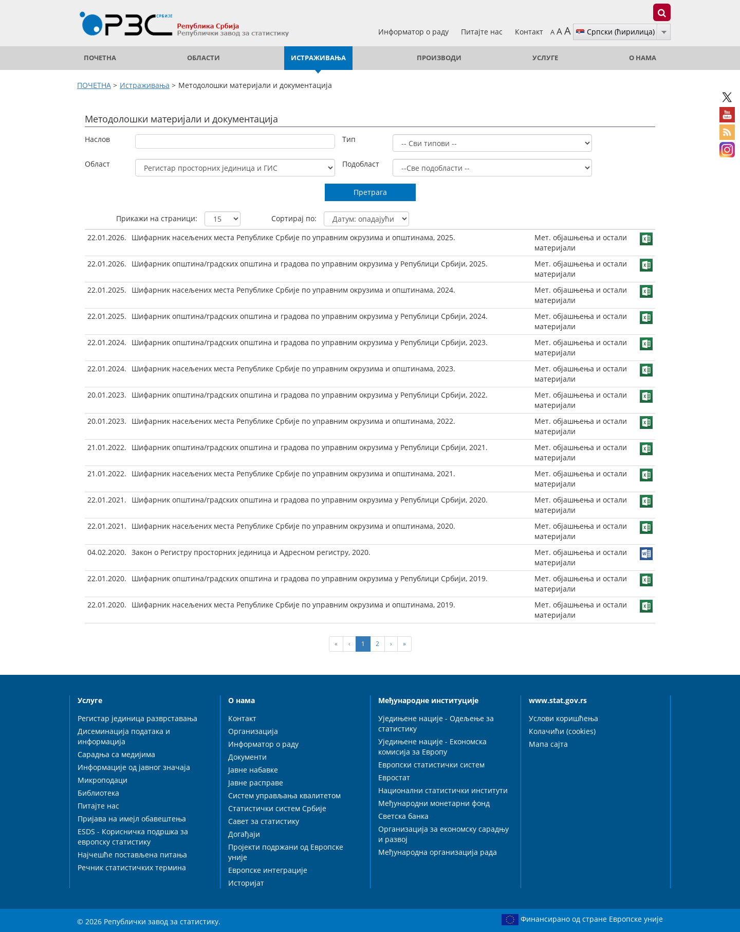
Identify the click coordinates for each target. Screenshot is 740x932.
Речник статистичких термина (132, 867)
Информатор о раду (414, 32)
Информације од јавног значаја (134, 767)
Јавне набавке (253, 770)
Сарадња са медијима (116, 754)
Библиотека (98, 793)
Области (203, 57)
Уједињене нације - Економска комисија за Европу (432, 747)
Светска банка (403, 816)
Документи (247, 757)
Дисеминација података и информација (124, 736)
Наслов (97, 139)
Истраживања (318, 57)
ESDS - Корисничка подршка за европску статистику (133, 837)
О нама (642, 57)
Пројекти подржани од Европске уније (285, 852)
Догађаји (244, 834)
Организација (253, 731)
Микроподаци (102, 780)
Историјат (246, 883)
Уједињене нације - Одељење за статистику (436, 723)
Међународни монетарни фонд (434, 803)
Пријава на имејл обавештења (132, 818)
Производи (439, 57)
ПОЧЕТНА (100, 57)
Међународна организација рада (437, 852)
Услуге (545, 57)
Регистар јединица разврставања (137, 718)
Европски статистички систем (431, 764)
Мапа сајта (548, 744)
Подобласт (360, 164)
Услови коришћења (563, 718)
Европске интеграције (267, 870)
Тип (349, 139)
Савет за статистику (263, 821)
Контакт (529, 32)
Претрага (370, 192)
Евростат (394, 777)
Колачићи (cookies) (562, 731)
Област (97, 164)
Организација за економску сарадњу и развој (443, 834)
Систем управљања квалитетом (284, 795)
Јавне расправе (255, 782)
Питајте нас (483, 32)
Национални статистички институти (443, 790)
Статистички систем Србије (277, 808)
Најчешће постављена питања (132, 854)
